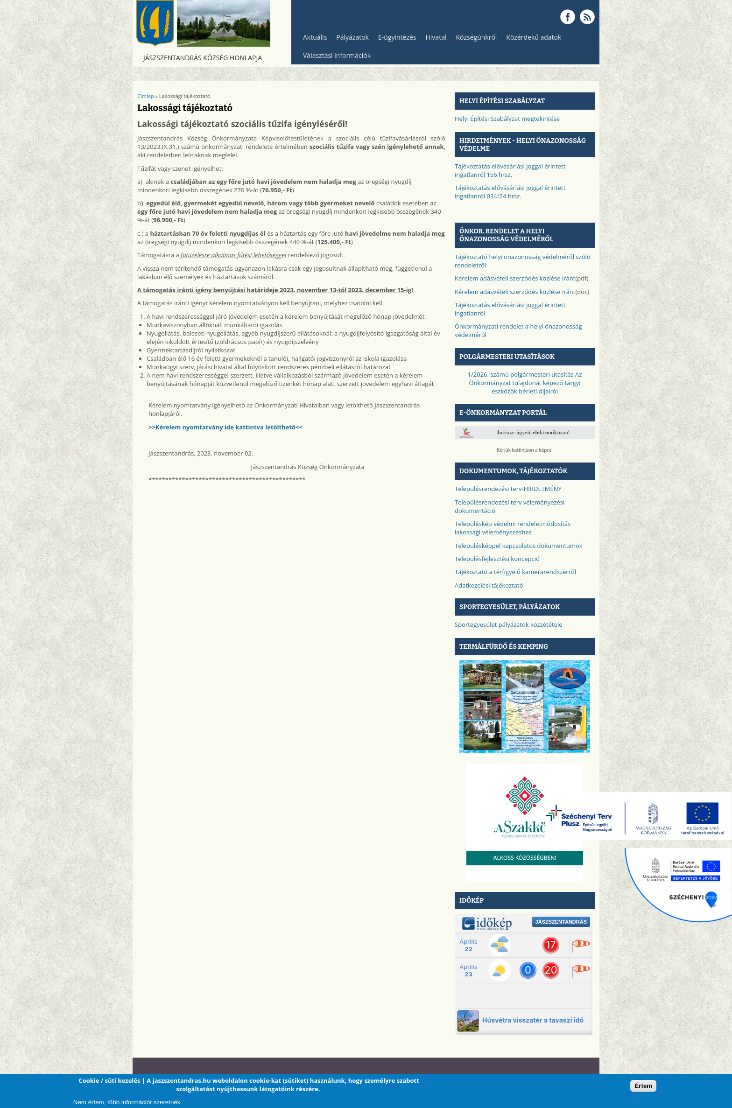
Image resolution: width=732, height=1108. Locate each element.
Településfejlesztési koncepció (497, 558)
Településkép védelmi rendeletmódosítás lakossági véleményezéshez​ (512, 527)
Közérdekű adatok (531, 39)
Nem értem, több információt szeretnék (127, 1102)
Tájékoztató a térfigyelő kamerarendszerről (515, 572)
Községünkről (474, 39)
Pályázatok (352, 37)
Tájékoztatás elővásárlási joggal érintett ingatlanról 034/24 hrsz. (510, 191)
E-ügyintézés (397, 37)
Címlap (145, 95)
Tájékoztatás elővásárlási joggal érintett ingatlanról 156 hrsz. (510, 170)
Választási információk (334, 57)
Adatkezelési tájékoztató (489, 585)
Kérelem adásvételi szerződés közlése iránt (515, 278)
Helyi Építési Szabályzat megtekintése (507, 118)
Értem (643, 1085)
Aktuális (312, 39)
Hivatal (436, 37)
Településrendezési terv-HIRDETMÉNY (508, 488)
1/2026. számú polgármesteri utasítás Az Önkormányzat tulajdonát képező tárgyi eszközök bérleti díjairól (525, 382)
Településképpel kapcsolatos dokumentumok (519, 545)
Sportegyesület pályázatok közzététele (509, 624)
